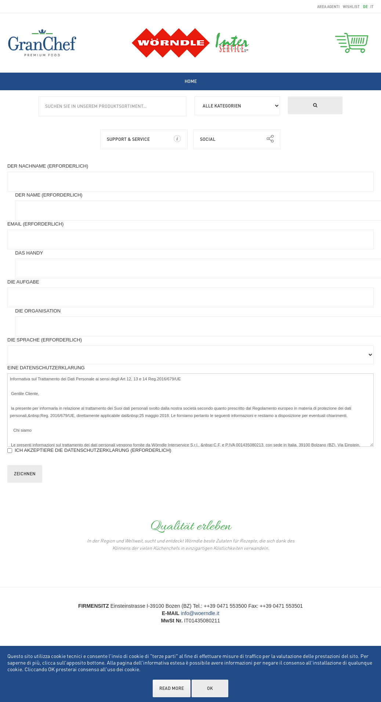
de (366, 6)
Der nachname (47, 166)
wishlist (351, 6)
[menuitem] (191, 81)
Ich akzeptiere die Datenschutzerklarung (89, 450)
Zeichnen (25, 473)
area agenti (328, 6)
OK (210, 688)
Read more (171, 688)
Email (35, 224)
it (372, 6)
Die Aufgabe (23, 282)
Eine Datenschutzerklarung (46, 367)
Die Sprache (44, 340)
